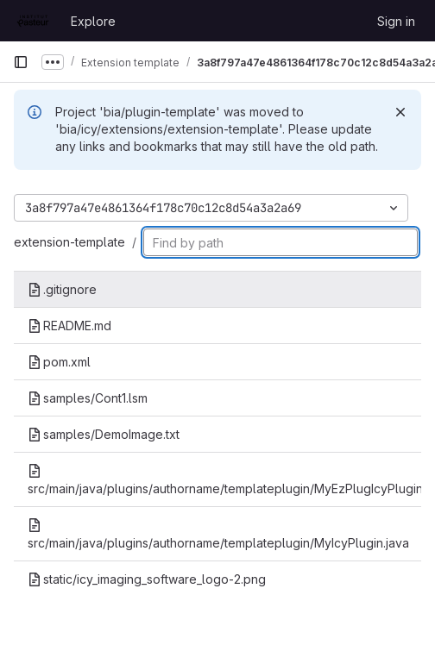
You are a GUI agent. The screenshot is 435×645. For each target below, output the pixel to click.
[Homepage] (33, 20)
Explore (93, 21)
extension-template (69, 242)
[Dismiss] (400, 112)
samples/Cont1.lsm (88, 398)
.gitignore (62, 289)
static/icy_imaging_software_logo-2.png (147, 579)
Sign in (396, 21)
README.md (69, 325)
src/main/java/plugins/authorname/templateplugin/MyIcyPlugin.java (218, 534)
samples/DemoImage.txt (104, 434)
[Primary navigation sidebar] (21, 62)
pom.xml (59, 361)
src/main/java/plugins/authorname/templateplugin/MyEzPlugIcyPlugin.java (224, 480)
